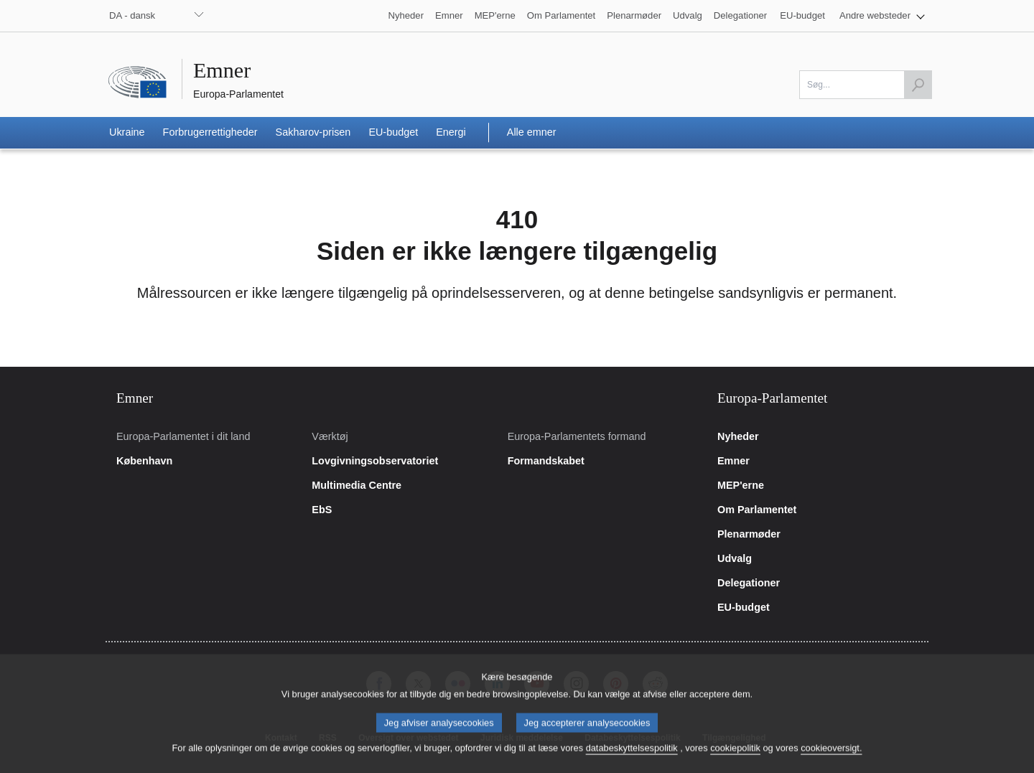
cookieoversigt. (831, 757)
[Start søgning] (917, 84)
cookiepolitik (735, 757)
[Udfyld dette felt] (865, 84)
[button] (882, 16)
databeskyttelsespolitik (632, 757)
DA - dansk (132, 15)
